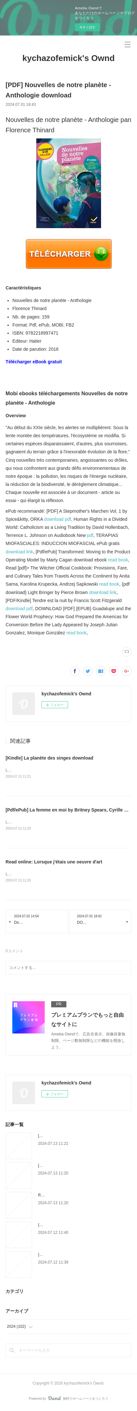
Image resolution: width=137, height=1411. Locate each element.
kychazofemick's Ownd (68, 58)
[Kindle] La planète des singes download (49, 758)
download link (19, 551)
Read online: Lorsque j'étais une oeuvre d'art (54, 862)
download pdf (57, 519)
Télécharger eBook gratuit (34, 361)
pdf (90, 535)
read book (118, 559)
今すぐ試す (87, 27)
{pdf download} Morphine (59, 1256)
